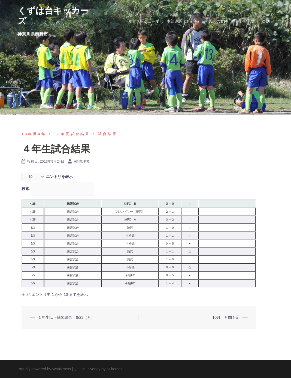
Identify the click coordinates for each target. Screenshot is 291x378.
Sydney (94, 369)
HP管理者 (81, 161)
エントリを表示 (47, 176)
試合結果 (107, 134)
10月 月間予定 (226, 317)
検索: (58, 188)
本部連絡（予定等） (184, 21)
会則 (266, 21)
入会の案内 (218, 21)
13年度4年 (34, 134)
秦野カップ (244, 21)
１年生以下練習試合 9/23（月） (66, 317)
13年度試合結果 (72, 134)
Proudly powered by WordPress (44, 369)
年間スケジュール (144, 21)
